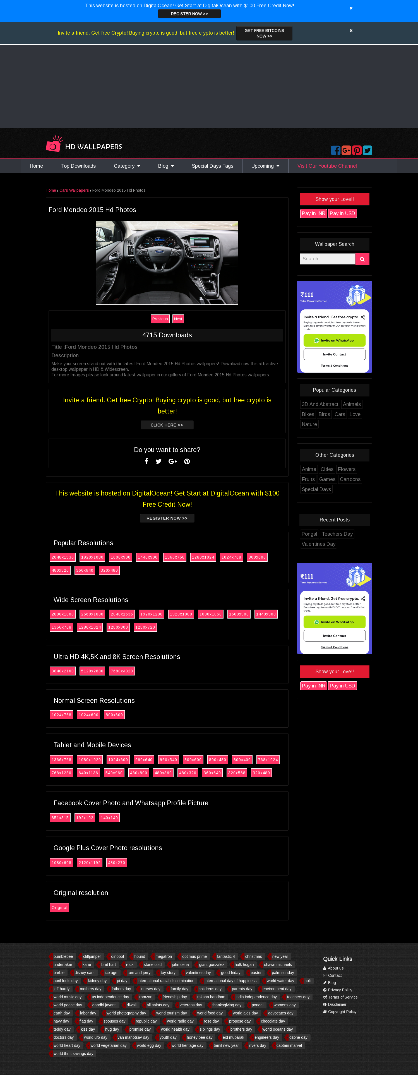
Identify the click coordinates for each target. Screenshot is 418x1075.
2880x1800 (63, 614)
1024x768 (231, 557)
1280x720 (145, 627)
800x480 (217, 759)
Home (36, 166)
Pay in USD (342, 213)
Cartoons (350, 479)
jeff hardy (61, 989)
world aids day (245, 1013)
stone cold (153, 964)
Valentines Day (318, 544)
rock (129, 964)
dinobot (117, 956)
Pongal (309, 534)
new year (280, 956)
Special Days (316, 489)
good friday (230, 972)
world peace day (68, 1005)
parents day (242, 989)
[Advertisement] (209, 86)
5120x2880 (92, 671)
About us (333, 968)
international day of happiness (230, 980)
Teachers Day (337, 534)
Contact (332, 975)
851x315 (60, 818)
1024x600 (89, 715)
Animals (352, 404)
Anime (309, 469)
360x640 (84, 570)
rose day (211, 1021)
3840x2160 (63, 671)
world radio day (180, 1021)
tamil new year (226, 1045)
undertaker (63, 964)
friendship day (175, 997)
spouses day (115, 1021)
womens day (285, 1005)
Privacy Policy (337, 990)
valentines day (198, 972)
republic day (146, 1021)
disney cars (85, 972)
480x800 (138, 773)
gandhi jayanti (104, 1005)
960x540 (168, 759)
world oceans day (278, 1029)
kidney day (97, 980)
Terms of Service (340, 997)
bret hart (108, 964)
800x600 (257, 557)
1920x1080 (92, 557)
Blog (166, 166)
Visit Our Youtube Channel (327, 166)
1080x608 (61, 862)
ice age (111, 972)
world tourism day (171, 1013)
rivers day (257, 1045)
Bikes (308, 414)
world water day (280, 980)
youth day (168, 1037)
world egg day (149, 1045)
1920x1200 (151, 614)
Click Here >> (167, 425)
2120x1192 (90, 862)
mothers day (90, 989)
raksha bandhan (211, 997)
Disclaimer (335, 1004)
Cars (340, 414)
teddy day (62, 1029)
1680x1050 (211, 614)
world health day (175, 1029)
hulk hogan (244, 964)
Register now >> (189, 13)
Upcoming (265, 166)
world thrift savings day (73, 1053)
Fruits (308, 479)
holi (307, 980)
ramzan (145, 997)
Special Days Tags (212, 166)
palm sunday (283, 972)
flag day (86, 1021)
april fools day (66, 980)
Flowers (346, 469)
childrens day (210, 989)
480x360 (163, 773)
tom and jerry (139, 972)
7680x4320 (122, 671)
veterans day (191, 1005)
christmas (253, 956)
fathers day (121, 989)
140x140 (109, 818)
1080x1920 (90, 759)
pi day (122, 980)
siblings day (210, 1029)
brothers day (241, 1029)
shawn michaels (278, 964)
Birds (324, 414)
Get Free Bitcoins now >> (264, 33)
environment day (277, 989)
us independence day (110, 997)
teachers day (298, 997)
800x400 (242, 759)
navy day (61, 1021)
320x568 (237, 773)
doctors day (64, 1037)
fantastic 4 (226, 956)
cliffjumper (92, 956)
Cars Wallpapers (74, 190)
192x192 (84, 818)
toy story (168, 972)
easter (256, 972)
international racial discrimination (166, 980)
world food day (210, 1013)
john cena (180, 964)
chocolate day (273, 1021)
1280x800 (118, 627)
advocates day (280, 1013)
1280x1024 (203, 557)
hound (139, 956)
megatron (163, 956)
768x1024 (268, 759)
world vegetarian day (109, 1045)
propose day (240, 1021)
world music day (67, 997)
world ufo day (95, 1037)
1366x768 (175, 557)
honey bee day (200, 1037)
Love (355, 414)
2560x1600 (92, 614)
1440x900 (148, 557)
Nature (309, 424)
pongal (257, 1005)
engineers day (266, 1037)
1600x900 (121, 557)
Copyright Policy (340, 1011)
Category (127, 166)
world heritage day (187, 1045)
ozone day (298, 1037)
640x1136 (88, 773)
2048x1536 (63, 557)
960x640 (144, 759)
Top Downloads (78, 166)
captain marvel (289, 1045)
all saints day (158, 1005)
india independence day (256, 997)
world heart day (67, 1045)
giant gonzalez (211, 964)
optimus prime (194, 956)
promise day (140, 1029)
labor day (88, 1013)
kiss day (88, 1029)
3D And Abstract (320, 404)
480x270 (116, 862)
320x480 (109, 570)
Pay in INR (313, 213)
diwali (131, 1005)
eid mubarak (233, 1037)
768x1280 (61, 773)
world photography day (126, 1013)
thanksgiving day (226, 1005)
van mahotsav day (133, 1037)
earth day (62, 1013)
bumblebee (63, 956)
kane (87, 964)
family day (179, 989)
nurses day (150, 989)
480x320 (60, 570)
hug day (112, 1029)
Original (60, 907)
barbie (59, 972)
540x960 (114, 773)
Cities (327, 469)
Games (327, 479)
